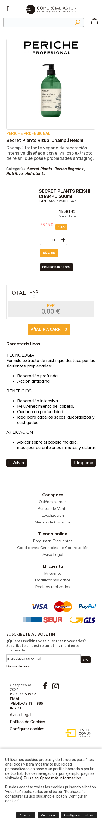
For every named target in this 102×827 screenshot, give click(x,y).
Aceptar (26, 815)
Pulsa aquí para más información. (53, 778)
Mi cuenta (53, 566)
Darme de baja (18, 666)
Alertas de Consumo (53, 522)
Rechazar (48, 815)
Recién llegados (68, 169)
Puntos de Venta (53, 508)
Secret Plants (39, 169)
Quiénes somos (53, 501)
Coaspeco (52, 494)
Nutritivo (14, 173)
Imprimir (83, 462)
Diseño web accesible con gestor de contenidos (77, 733)
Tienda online (52, 533)
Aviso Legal (52, 554)
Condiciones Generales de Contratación (53, 547)
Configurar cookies (27, 728)
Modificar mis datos (53, 580)
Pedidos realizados (52, 586)
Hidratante (35, 173)
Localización (53, 515)
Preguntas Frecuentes (52, 540)
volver (17, 462)
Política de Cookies (27, 721)
